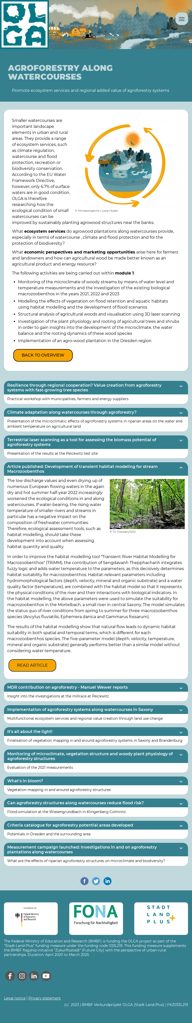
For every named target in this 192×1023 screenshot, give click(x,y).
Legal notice (15, 998)
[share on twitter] (96, 881)
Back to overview (43, 355)
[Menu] (182, 19)
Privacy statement (44, 998)
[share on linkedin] (107, 881)
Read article (32, 665)
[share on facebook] (84, 881)
